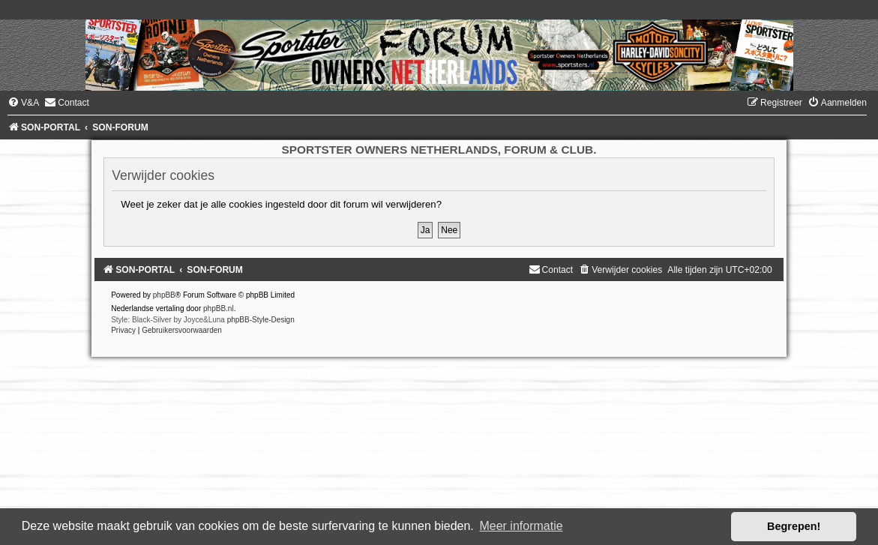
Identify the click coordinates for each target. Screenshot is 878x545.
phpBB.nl (218, 308)
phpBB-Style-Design (261, 320)
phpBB (164, 295)
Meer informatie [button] (520, 526)
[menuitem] (23, 102)
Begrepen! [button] (793, 526)
